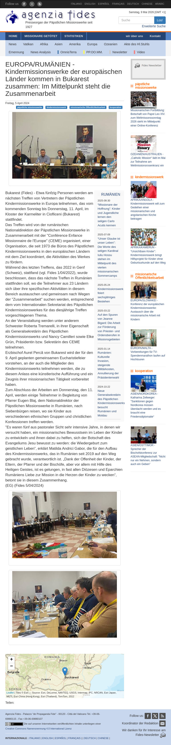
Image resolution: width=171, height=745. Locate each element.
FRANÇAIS (118, 3)
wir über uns (134, 36)
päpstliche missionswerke (29, 107)
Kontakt (155, 36)
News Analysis (41, 52)
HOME (13, 36)
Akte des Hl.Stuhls (136, 44)
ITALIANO (76, 3)
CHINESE (147, 3)
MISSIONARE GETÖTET (40, 36)
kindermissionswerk (56, 107)
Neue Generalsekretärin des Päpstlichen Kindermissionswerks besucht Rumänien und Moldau (111, 403)
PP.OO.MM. (93, 52)
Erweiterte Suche (154, 26)
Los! (160, 20)
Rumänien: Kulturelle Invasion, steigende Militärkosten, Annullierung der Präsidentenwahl (108, 365)
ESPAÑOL (103, 3)
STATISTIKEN (73, 36)
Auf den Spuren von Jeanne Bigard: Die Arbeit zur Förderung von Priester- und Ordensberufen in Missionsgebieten (109, 327)
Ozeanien (110, 44)
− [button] (11, 666)
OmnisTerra (67, 52)
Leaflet (10, 692)
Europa (92, 44)
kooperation (115, 107)
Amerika (75, 44)
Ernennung (16, 52)
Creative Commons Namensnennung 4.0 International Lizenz (38, 728)
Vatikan (28, 44)
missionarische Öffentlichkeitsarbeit (88, 107)
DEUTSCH (133, 3)
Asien (58, 44)
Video (139, 52)
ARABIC (159, 3)
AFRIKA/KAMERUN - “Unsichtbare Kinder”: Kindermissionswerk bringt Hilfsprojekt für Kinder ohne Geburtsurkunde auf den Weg (148, 255)
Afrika (44, 44)
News (12, 44)
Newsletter (118, 52)
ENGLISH (90, 3)
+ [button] (11, 659)
